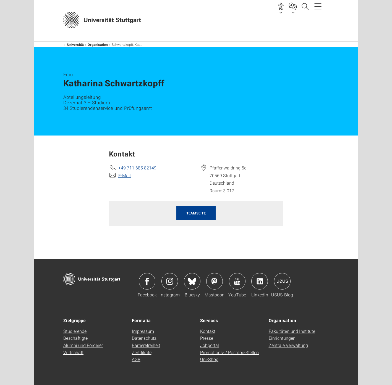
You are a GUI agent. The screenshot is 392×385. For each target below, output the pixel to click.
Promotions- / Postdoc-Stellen (229, 352)
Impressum (143, 331)
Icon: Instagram (169, 281)
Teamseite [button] (196, 213)
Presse (206, 338)
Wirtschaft (73, 352)
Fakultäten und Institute (292, 331)
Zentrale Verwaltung (288, 345)
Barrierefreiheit (146, 345)
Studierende (75, 331)
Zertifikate (141, 352)
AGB (136, 359)
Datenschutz (144, 338)
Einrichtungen (282, 338)
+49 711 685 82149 (137, 168)
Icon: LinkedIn (259, 281)
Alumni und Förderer (83, 345)
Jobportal (209, 345)
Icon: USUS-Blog (282, 281)
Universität (75, 44)
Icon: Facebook (147, 281)
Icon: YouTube (237, 281)
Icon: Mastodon (214, 281)
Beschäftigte (75, 338)
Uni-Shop (209, 359)
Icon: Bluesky (192, 281)
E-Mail (124, 175)
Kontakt (207, 331)
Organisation (98, 44)
